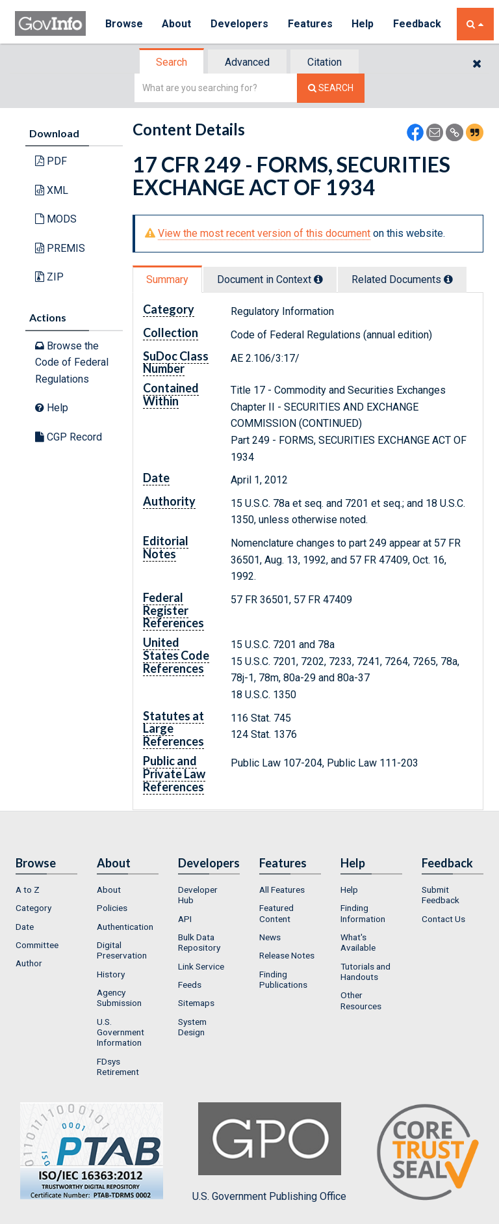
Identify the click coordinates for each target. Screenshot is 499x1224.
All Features (282, 889)
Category (33, 908)
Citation (324, 62)
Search (171, 62)
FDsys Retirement (118, 1066)
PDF (51, 161)
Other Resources (360, 1000)
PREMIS (60, 248)
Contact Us (443, 919)
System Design (192, 1026)
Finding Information (362, 913)
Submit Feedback (440, 894)
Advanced (247, 62)
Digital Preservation (122, 950)
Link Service (201, 966)
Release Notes (286, 955)
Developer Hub (198, 894)
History (111, 974)
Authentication (125, 926)
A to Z (28, 889)
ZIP (49, 277)
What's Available (358, 942)
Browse (124, 24)
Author (29, 963)
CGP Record (68, 437)
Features (310, 24)
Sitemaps (196, 1003)
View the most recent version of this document (264, 233)
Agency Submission (119, 997)
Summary (167, 279)
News (270, 937)
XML (51, 190)
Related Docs (402, 279)
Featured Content (276, 913)
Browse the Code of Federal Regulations (72, 362)
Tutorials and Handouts (365, 971)
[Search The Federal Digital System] (331, 88)
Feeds (189, 984)
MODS (56, 219)
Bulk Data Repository (199, 942)
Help (364, 24)
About (177, 24)
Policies (112, 908)
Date (25, 926)
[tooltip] (318, 279)
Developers (240, 24)
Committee (37, 945)
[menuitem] (46, 889)
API (185, 919)
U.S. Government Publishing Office (269, 1152)
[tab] (172, 62)
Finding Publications (283, 979)
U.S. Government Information (120, 1032)
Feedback (418, 24)
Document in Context (270, 279)
